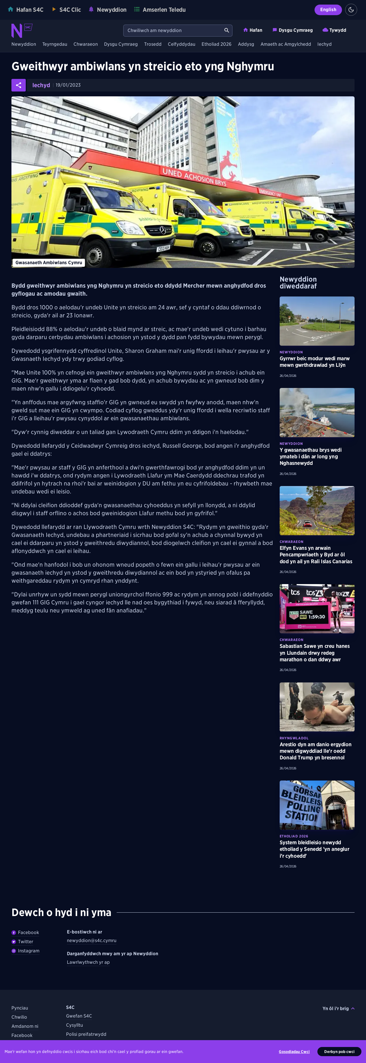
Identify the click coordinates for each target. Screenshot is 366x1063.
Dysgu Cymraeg (292, 30)
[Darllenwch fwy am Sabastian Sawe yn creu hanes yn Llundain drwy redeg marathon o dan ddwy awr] (317, 608)
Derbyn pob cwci (339, 1051)
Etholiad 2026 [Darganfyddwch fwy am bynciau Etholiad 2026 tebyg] (294, 836)
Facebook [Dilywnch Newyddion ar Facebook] (25, 932)
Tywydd (334, 30)
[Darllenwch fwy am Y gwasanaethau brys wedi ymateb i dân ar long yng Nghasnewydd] (317, 412)
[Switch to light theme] (351, 9)
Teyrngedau (54, 44)
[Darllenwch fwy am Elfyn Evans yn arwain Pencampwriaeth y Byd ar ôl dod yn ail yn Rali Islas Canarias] (317, 510)
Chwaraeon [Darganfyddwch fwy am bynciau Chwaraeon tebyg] (291, 542)
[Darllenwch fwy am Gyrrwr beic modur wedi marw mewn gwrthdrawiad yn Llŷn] (317, 321)
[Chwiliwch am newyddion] (172, 30)
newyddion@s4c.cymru (91, 940)
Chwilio (19, 1017)
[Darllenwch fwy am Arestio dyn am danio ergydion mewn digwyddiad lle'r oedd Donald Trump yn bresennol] (317, 707)
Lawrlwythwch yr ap (88, 962)
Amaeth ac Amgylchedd (285, 44)
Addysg (246, 44)
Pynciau (19, 1008)
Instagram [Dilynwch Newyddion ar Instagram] (25, 950)
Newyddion (23, 44)
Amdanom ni (24, 1026)
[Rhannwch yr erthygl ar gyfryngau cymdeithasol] (18, 85)
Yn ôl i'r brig (339, 1008)
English (328, 9)
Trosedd (153, 44)
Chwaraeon (85, 44)
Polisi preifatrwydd (86, 1034)
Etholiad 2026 (217, 44)
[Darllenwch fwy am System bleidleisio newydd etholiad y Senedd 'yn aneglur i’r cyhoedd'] (317, 805)
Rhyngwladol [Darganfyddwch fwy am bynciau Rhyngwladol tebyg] (294, 738)
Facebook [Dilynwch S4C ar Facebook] (22, 1035)
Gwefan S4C (79, 1016)
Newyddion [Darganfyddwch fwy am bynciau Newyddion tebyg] (291, 352)
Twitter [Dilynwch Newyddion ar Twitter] (22, 941)
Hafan (252, 30)
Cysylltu (74, 1025)
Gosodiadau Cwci (294, 1051)
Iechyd (324, 44)
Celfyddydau (181, 44)
